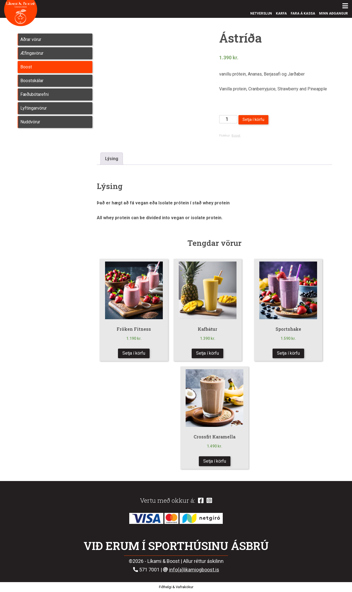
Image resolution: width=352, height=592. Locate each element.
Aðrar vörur (30, 39)
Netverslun (261, 13)
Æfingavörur (31, 53)
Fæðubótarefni (34, 94)
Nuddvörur (30, 121)
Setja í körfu (253, 119)
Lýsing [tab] (111, 158)
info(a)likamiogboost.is (194, 569)
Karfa (281, 13)
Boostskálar (31, 80)
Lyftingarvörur (33, 108)
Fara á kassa (303, 13)
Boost (26, 67)
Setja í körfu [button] (133, 353)
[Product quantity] (228, 119)
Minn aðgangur (333, 13)
